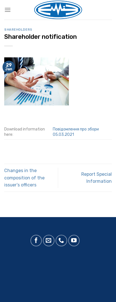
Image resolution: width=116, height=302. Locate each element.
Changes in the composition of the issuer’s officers (24, 178)
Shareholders (18, 29)
